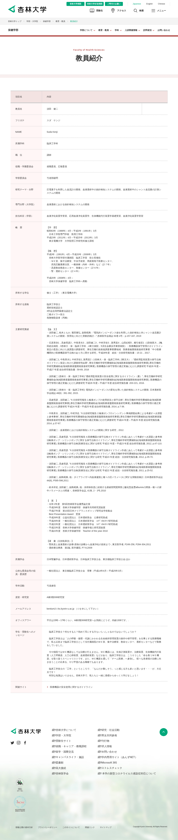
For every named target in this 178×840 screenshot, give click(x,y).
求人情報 (107, 746)
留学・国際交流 (65, 751)
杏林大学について (66, 730)
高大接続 (61, 768)
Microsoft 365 (109, 762)
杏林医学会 (62, 773)
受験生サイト (63, 740)
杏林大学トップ (14, 21)
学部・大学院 (32, 21)
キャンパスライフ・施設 (70, 757)
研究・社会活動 (111, 730)
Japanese (137, 4)
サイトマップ (106, 827)
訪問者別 (147, 30)
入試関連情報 (131, 30)
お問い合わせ (163, 30)
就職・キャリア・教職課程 (71, 746)
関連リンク (90, 827)
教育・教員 (103, 30)
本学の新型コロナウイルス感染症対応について (129, 773)
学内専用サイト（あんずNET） (119, 757)
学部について (86, 30)
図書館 (59, 762)
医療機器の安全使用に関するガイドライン (71, 687)
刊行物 (105, 740)
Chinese (161, 4)
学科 (117, 30)
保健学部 (47, 21)
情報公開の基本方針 (24, 827)
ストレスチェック (112, 768)
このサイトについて (71, 827)
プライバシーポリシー (47, 827)
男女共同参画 (109, 735)
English (149, 4)
